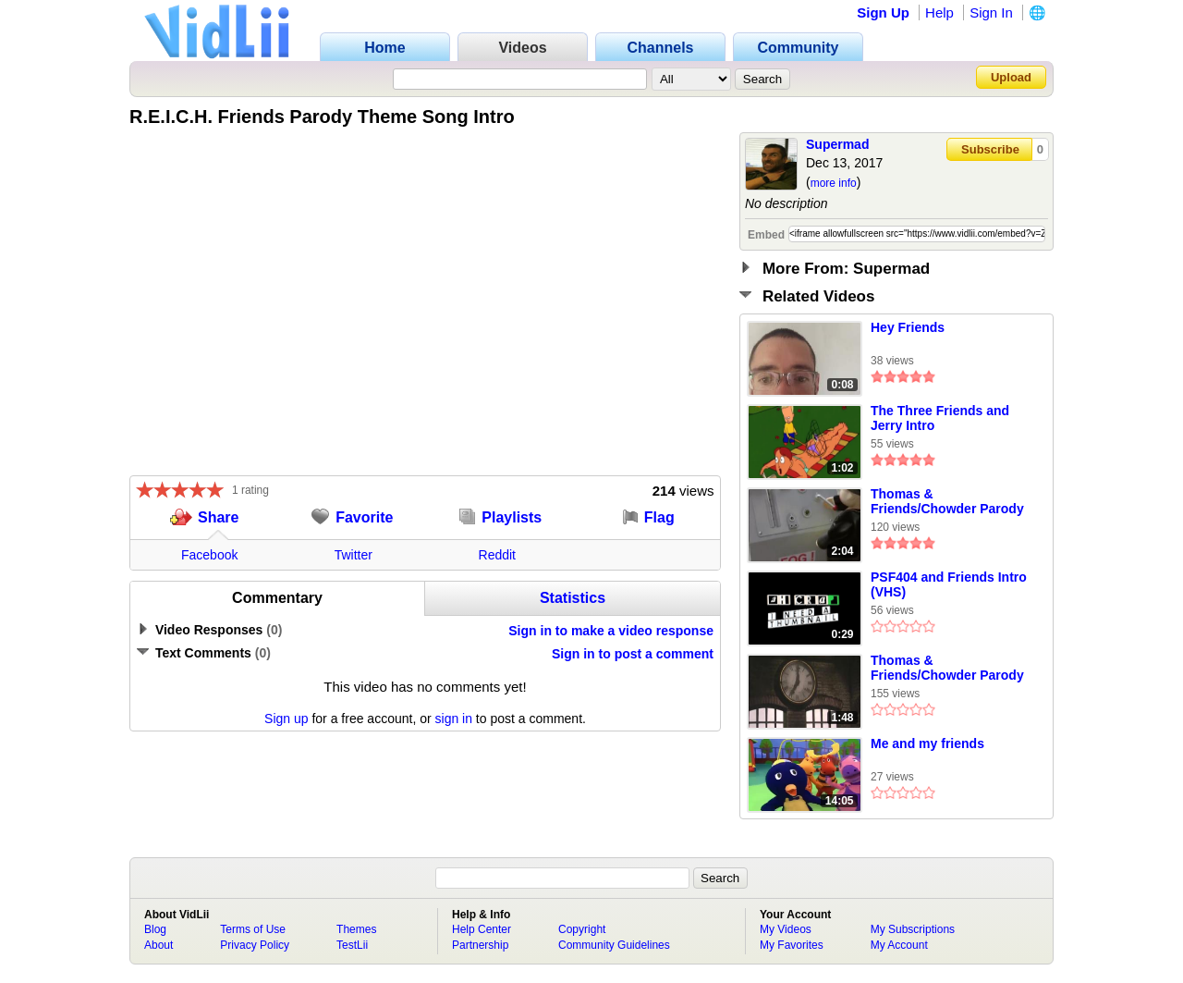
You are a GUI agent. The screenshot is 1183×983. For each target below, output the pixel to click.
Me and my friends (927, 743)
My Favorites (791, 945)
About (158, 945)
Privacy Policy (254, 945)
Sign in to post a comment (632, 653)
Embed (766, 234)
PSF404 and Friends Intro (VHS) (949, 584)
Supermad (837, 144)
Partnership (480, 945)
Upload (1011, 77)
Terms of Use (253, 929)
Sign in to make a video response (610, 630)
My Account (899, 945)
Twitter (353, 554)
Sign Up (883, 12)
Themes (356, 929)
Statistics (572, 598)
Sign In (991, 12)
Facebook (209, 554)
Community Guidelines (614, 945)
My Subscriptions (913, 929)
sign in (453, 718)
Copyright (581, 929)
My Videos (785, 929)
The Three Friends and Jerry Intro (940, 418)
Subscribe (990, 149)
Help (939, 12)
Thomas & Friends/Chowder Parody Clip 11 (947, 668)
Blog (155, 929)
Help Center (481, 929)
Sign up (286, 718)
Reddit (497, 554)
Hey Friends (908, 327)
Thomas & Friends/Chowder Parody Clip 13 (947, 502)
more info (834, 183)
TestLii (352, 945)
